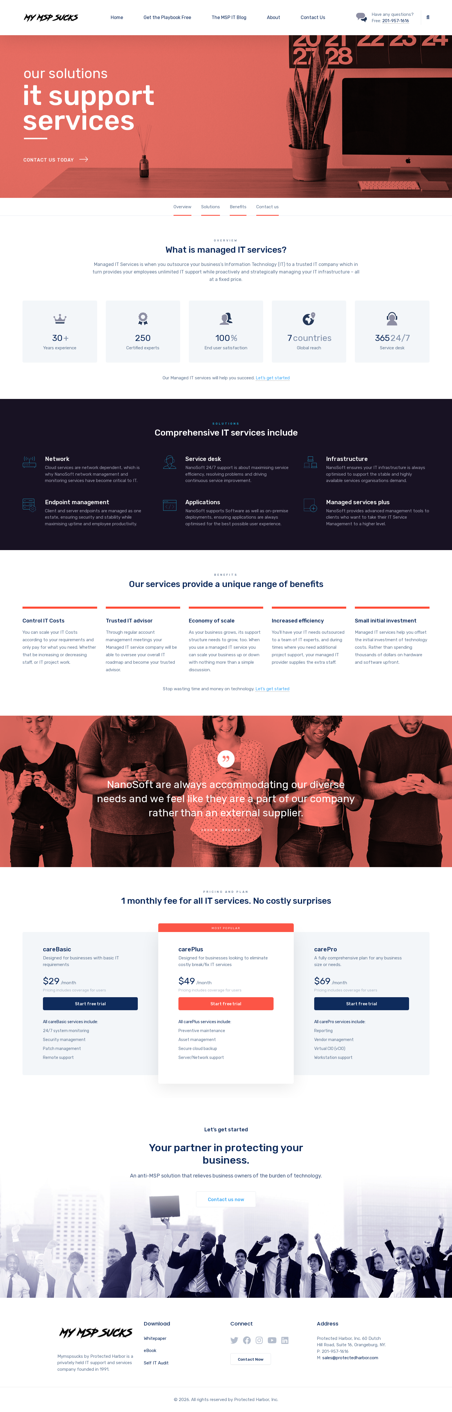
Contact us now (226, 1199)
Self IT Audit (156, 1363)
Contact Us (313, 17)
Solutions (210, 206)
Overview (182, 206)
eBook (150, 1350)
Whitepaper (155, 1338)
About (273, 17)
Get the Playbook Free (167, 17)
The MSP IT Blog (229, 17)
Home (117, 17)
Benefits (238, 206)
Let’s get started (273, 377)
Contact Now (250, 1359)
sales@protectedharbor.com (350, 1357)
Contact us (267, 206)
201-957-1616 (395, 20)
